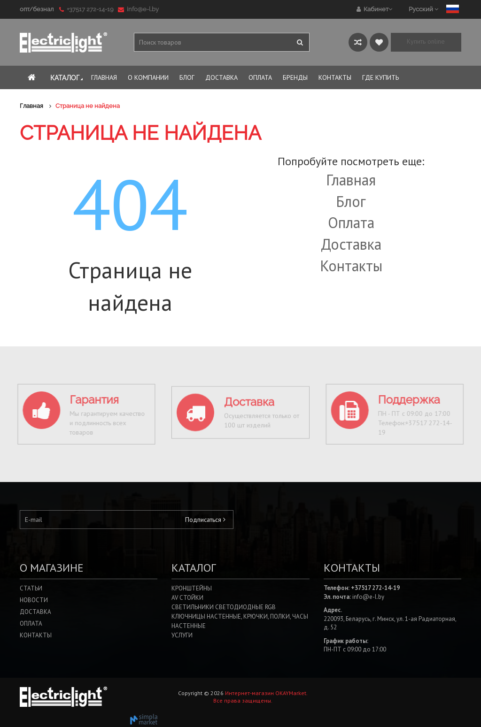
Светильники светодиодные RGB (223, 607)
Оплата (351, 222)
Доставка (351, 244)
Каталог (67, 78)
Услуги (182, 635)
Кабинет (374, 9)
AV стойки (187, 598)
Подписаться (205, 519)
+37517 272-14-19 (87, 9)
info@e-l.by (138, 9)
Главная (351, 180)
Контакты (351, 265)
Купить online (426, 41)
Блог (351, 201)
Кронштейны (191, 588)
